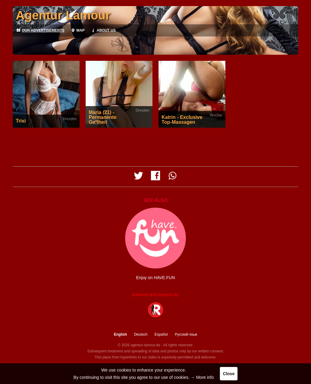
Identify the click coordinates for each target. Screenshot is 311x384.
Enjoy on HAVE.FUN (155, 277)
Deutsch (140, 334)
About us (103, 30)
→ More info (202, 377)
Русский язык (186, 334)
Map (77, 30)
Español (161, 334)
